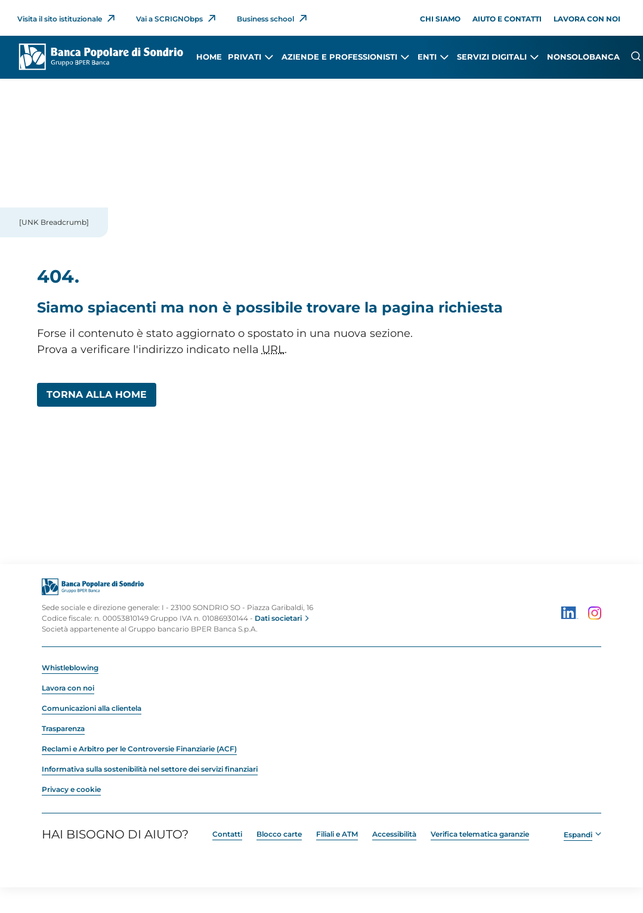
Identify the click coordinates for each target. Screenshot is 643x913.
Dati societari (278, 618)
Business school (265, 18)
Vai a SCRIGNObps (169, 18)
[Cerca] (636, 56)
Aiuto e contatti (507, 18)
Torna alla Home (97, 394)
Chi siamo (440, 18)
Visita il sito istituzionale (59, 18)
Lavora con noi (587, 18)
